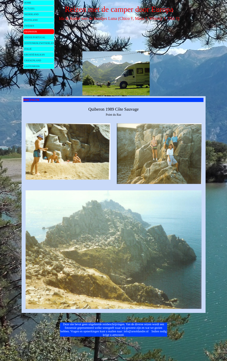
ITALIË (28, 49)
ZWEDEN (29, 26)
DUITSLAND (31, 20)
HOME (27, 2)
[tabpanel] (114, 111)
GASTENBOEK (32, 66)
